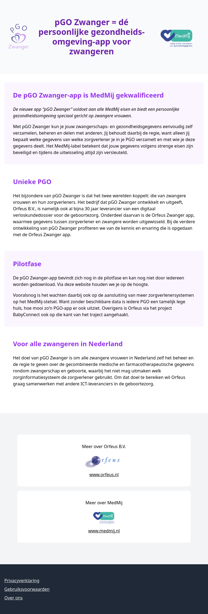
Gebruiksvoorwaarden (27, 589)
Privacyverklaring (21, 580)
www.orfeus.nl (104, 475)
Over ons (13, 598)
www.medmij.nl (104, 531)
